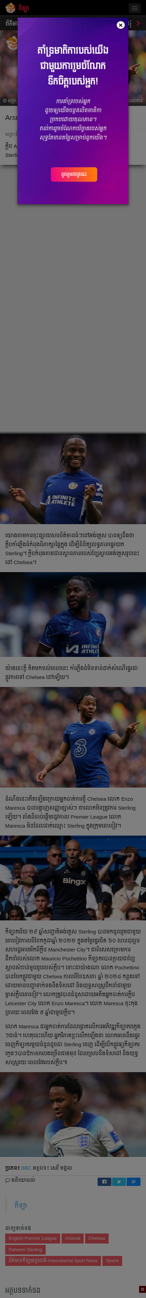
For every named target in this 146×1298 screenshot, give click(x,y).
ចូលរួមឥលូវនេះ (74, 174)
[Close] (121, 25)
